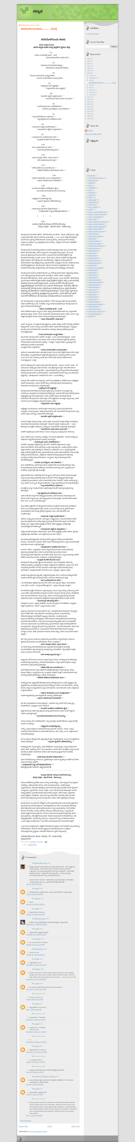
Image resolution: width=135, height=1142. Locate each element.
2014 (89, 104)
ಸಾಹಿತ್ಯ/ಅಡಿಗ (92, 238)
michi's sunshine (93, 34)
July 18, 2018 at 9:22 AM (34, 884)
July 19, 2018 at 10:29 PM (34, 894)
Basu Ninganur (39, 949)
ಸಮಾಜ (90, 197)
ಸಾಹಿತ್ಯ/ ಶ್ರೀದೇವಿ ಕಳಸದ (95, 236)
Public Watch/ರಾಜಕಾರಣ (95, 178)
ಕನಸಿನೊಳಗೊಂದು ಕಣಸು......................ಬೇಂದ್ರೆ (102, 82)
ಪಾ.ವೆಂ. (90, 185)
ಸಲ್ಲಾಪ (37, 11)
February (92, 92)
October (92, 75)
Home (49, 1126)
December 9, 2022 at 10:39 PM (36, 1042)
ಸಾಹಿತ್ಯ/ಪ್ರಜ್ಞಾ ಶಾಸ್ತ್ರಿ (93, 287)
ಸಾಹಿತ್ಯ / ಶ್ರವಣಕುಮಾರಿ (95, 217)
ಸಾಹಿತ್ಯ (90, 209)
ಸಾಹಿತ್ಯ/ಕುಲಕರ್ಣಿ (93, 258)
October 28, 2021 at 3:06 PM (35, 955)
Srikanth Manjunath (40, 863)
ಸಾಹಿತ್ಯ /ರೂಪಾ (92, 219)
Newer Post (23, 1126)
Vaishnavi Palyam (40, 918)
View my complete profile (93, 134)
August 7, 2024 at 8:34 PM (34, 1094)
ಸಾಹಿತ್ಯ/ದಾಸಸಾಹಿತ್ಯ (94, 280)
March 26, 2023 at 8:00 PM (35, 1072)
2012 (89, 109)
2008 (89, 118)
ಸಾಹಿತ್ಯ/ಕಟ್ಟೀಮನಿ (93, 250)
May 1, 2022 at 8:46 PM (34, 1009)
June (91, 85)
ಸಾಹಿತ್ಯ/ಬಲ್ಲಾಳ (92, 289)
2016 (89, 99)
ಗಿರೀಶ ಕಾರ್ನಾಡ (92, 180)
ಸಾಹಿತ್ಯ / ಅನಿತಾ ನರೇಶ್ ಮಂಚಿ (97, 212)
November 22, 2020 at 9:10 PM (36, 934)
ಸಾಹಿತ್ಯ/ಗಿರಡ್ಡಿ (92, 265)
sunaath (36, 888)
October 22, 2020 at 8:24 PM (35, 914)
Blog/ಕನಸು (91, 175)
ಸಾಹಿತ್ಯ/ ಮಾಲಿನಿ (93, 234)
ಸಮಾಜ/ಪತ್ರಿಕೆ (92, 200)
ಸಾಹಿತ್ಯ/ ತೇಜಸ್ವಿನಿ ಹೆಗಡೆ (95, 229)
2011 (89, 111)
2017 (89, 97)
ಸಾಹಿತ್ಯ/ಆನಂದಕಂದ (94, 241)
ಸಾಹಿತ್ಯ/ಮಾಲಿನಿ (92, 297)
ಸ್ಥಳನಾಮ (91, 316)
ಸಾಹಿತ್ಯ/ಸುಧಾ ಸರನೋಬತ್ (96, 311)
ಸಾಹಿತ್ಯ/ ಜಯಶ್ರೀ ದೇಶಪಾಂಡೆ (96, 226)
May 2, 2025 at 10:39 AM (34, 1115)
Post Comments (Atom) (38, 1131)
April (90, 87)
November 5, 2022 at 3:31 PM (35, 1019)
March (91, 90)
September (93, 78)
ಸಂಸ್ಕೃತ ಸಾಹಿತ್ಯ (93, 207)
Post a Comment (25, 1120)
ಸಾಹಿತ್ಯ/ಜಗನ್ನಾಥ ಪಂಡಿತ (95, 268)
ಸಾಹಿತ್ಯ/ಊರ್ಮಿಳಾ (93, 248)
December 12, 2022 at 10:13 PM (36, 1052)
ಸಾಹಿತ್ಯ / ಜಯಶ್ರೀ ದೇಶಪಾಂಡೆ (96, 214)
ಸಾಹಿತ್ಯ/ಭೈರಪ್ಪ (92, 294)
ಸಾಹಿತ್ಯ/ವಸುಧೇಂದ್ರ (93, 301)
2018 (89, 73)
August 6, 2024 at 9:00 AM (34, 1084)
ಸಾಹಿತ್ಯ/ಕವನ (92, 253)
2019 (89, 70)
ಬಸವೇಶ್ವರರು (92, 187)
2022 (89, 63)
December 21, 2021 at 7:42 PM (36, 989)
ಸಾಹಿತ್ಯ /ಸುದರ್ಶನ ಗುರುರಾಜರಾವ (97, 221)
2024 (89, 58)
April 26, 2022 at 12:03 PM (34, 999)
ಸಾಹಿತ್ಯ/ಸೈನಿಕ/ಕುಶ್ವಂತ (94, 314)
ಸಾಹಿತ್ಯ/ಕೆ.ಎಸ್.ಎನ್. (94, 260)
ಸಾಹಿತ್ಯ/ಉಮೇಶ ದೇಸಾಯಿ (96, 246)
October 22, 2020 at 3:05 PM (35, 904)
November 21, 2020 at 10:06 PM (36, 924)
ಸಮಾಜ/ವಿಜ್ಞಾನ (92, 202)
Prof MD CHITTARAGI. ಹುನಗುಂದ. (45, 1076)
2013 (89, 106)
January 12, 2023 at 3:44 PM (35, 1062)
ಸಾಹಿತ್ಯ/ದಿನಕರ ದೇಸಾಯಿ (95, 282)
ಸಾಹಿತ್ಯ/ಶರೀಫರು (93, 306)
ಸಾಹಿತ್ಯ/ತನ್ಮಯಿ (92, 275)
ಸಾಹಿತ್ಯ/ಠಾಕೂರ (92, 270)
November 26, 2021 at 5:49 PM (36, 965)
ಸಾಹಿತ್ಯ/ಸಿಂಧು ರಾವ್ (94, 309)
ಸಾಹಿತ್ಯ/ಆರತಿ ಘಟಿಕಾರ (94, 243)
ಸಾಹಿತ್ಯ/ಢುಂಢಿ (92, 272)
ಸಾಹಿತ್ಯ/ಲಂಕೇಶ (92, 299)
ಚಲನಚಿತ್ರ (91, 183)
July (90, 80)
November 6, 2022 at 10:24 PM (36, 1032)
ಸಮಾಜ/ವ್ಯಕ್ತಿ (92, 204)
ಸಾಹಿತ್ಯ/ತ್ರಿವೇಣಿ (92, 277)
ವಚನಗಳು (91, 195)
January (92, 94)
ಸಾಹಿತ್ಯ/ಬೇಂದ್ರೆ (32, 844)
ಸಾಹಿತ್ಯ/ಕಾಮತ (92, 255)
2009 (89, 116)
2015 (89, 102)
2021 (89, 66)
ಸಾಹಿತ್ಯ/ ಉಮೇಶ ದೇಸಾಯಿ (96, 224)
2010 (89, 114)
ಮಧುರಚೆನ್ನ (91, 192)
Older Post (75, 1126)
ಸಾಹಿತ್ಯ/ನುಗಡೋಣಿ (93, 285)
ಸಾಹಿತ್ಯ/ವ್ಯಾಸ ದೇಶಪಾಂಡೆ (95, 304)
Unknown (37, 898)
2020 (89, 68)
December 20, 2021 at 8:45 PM (36, 979)
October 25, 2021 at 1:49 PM (35, 944)
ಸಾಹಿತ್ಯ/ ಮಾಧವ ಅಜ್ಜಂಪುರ (96, 231)
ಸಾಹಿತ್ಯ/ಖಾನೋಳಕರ (94, 263)
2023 (89, 61)
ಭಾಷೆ (89, 190)
